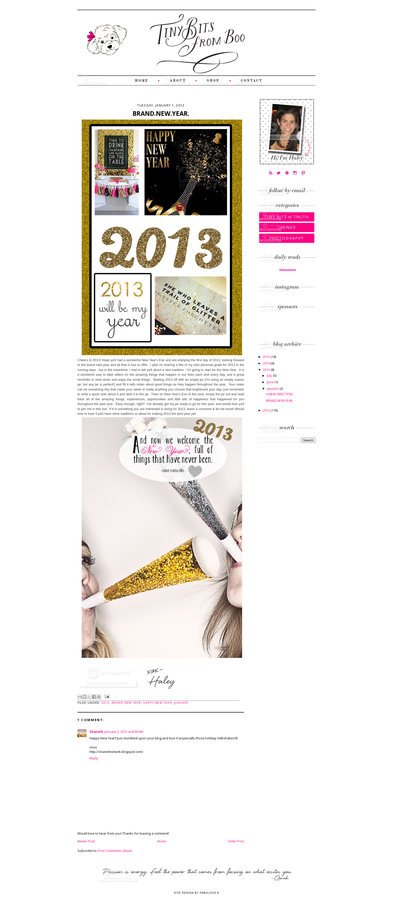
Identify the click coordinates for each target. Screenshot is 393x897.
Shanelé (96, 731)
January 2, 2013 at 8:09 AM (124, 731)
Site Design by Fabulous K (196, 892)
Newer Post (86, 841)
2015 (267, 356)
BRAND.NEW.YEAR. (279, 400)
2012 (267, 410)
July (270, 375)
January (181, 703)
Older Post (236, 841)
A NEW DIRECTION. (279, 394)
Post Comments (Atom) (115, 850)
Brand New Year (126, 703)
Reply (93, 758)
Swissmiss (287, 269)
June (270, 382)
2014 (267, 363)
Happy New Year (157, 703)
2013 (105, 703)
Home (161, 841)
